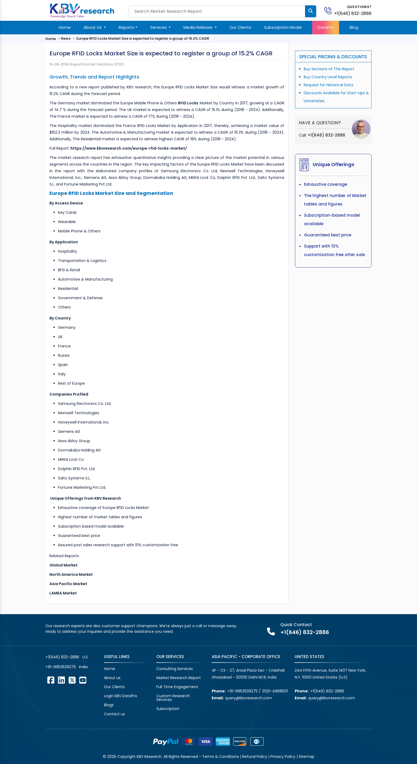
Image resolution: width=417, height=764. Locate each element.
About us (112, 678)
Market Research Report (178, 678)
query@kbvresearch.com (248, 698)
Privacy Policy (282, 756)
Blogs (109, 705)
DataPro (326, 27)
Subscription (167, 708)
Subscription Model (283, 27)
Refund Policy (254, 756)
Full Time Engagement (177, 687)
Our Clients (240, 27)
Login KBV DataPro (120, 696)
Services (159, 27)
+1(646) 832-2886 (353, 13)
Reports (126, 27)
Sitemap (306, 756)
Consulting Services (174, 669)
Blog (354, 27)
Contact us (114, 714)
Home (65, 27)
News (65, 38)
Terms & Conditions (220, 756)
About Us (93, 27)
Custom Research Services (173, 697)
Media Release (199, 27)
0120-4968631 (275, 691)
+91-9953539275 (60, 666)
